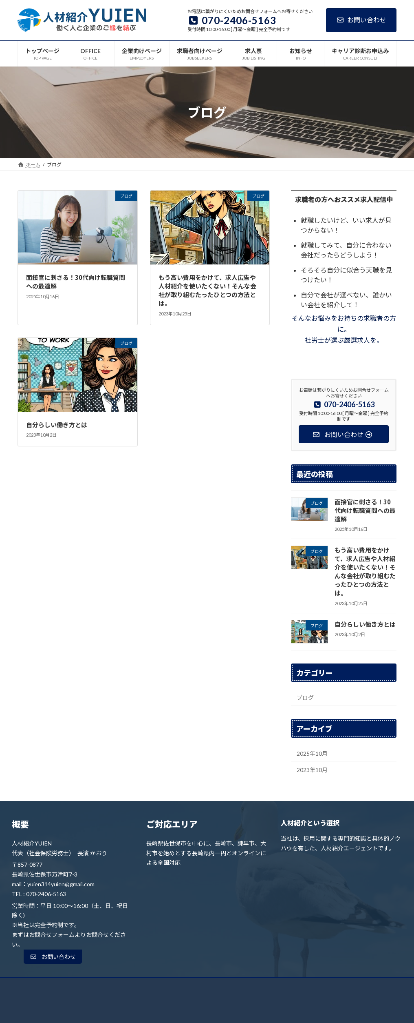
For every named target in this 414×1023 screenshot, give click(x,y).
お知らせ (281, 986)
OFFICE (111, 986)
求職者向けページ (205, 986)
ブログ (305, 697)
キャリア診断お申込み (331, 986)
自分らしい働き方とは (56, 424)
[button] (53, 957)
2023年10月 (312, 769)
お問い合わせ (361, 20)
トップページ (72, 986)
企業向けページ (153, 986)
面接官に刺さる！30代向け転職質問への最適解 (365, 510)
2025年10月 (312, 753)
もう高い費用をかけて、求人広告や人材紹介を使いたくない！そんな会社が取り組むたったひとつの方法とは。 (207, 290)
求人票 (248, 986)
